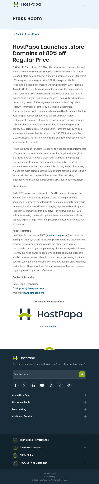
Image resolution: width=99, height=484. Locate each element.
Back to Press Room (26, 34)
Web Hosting (19, 409)
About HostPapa (21, 395)
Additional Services (23, 416)
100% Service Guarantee (34, 462)
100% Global (26, 455)
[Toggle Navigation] (84, 4)
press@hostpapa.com (31, 288)
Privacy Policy (49, 477)
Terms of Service (49, 473)
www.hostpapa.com (57, 235)
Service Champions (31, 447)
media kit (54, 326)
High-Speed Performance (34, 439)
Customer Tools (21, 402)
